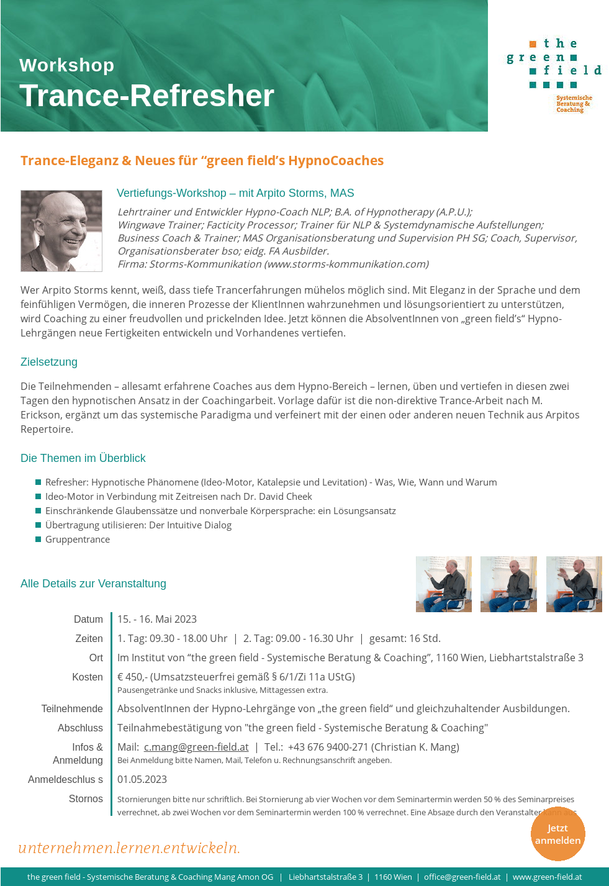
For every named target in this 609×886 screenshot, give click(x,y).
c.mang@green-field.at (196, 747)
